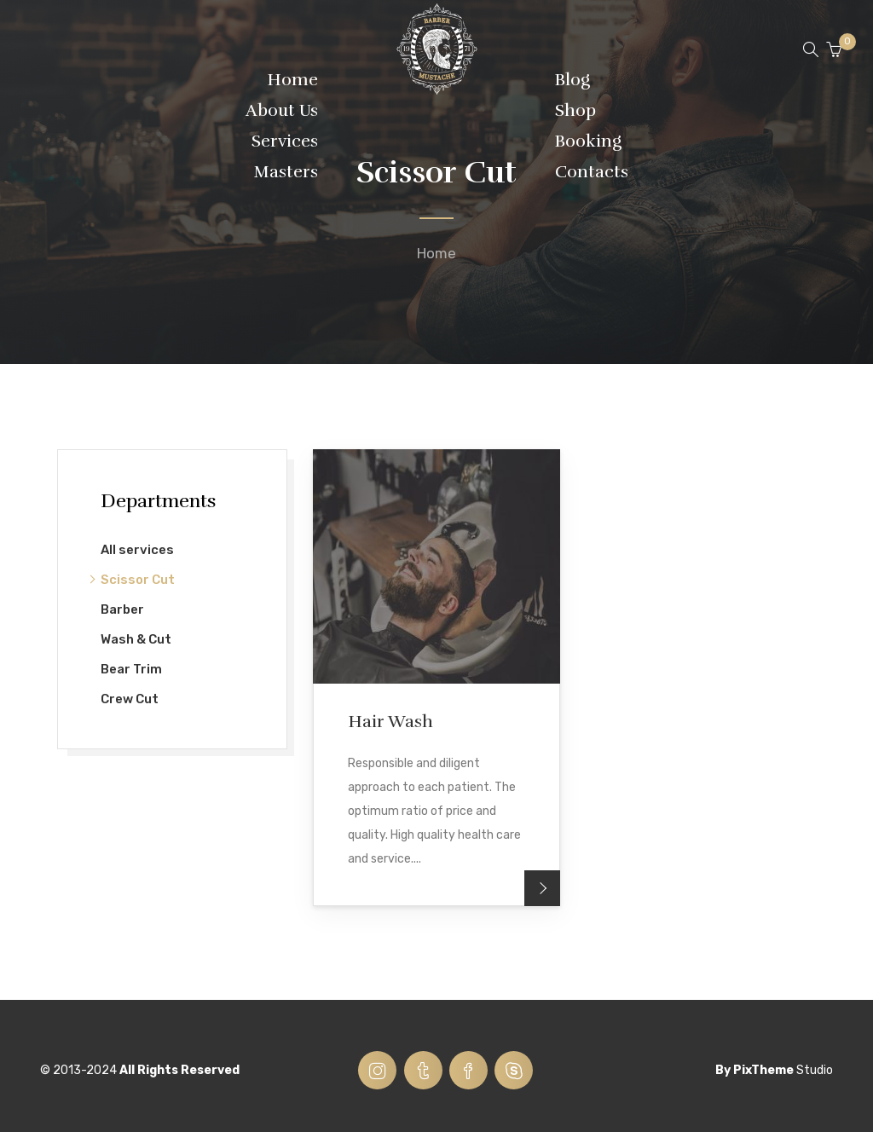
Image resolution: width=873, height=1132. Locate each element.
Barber (122, 609)
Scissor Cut (138, 579)
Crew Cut (130, 699)
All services (137, 549)
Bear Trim (131, 669)
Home (436, 253)
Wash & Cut (136, 639)
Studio (814, 1070)
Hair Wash (390, 721)
